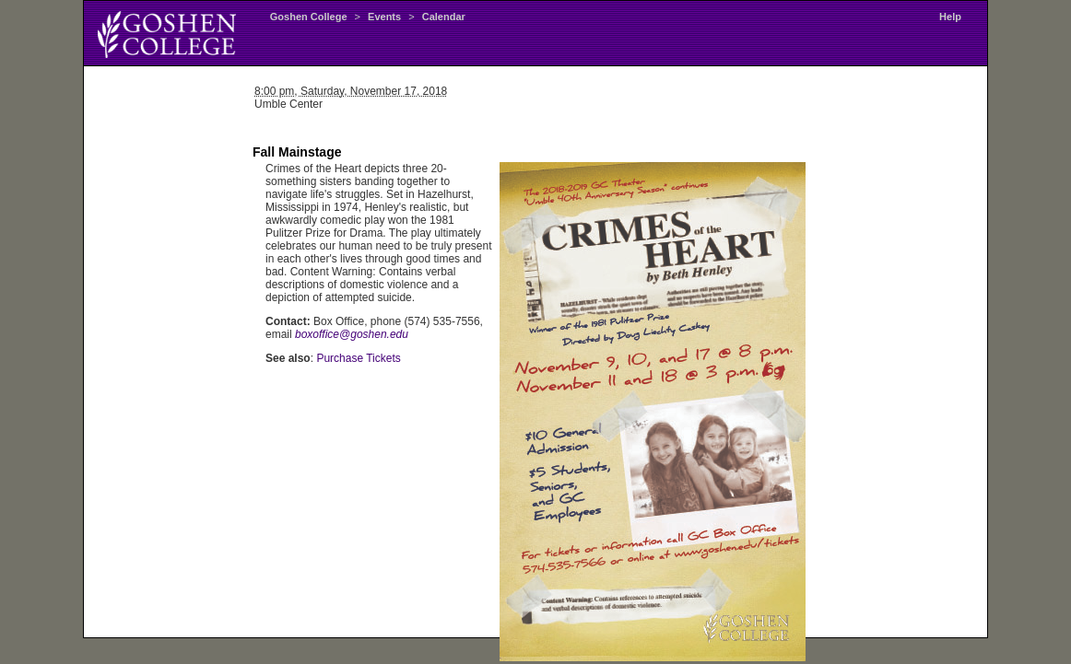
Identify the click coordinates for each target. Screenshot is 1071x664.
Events (384, 16)
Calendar (443, 16)
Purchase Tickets (358, 358)
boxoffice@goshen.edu (351, 334)
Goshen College (308, 16)
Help (950, 16)
